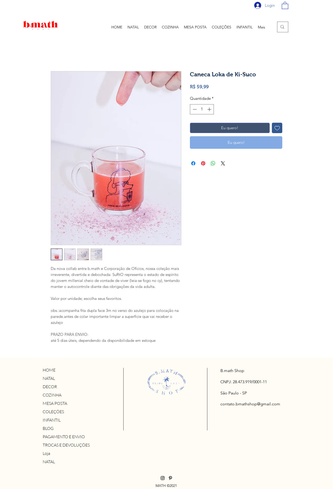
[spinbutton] (202, 109)
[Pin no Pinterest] (203, 163)
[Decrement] (194, 109)
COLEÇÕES (53, 411)
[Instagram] (162, 478)
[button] (285, 5)
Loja (46, 453)
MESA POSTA (55, 403)
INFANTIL (52, 420)
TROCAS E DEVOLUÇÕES (66, 445)
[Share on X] (223, 163)
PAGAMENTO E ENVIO (64, 436)
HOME (49, 370)
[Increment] (209, 109)
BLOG (48, 428)
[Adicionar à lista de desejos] (277, 128)
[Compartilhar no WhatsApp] (213, 163)
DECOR (50, 386)
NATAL (49, 378)
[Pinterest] (170, 478)
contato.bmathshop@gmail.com (250, 403)
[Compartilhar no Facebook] (193, 163)
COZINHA (52, 395)
